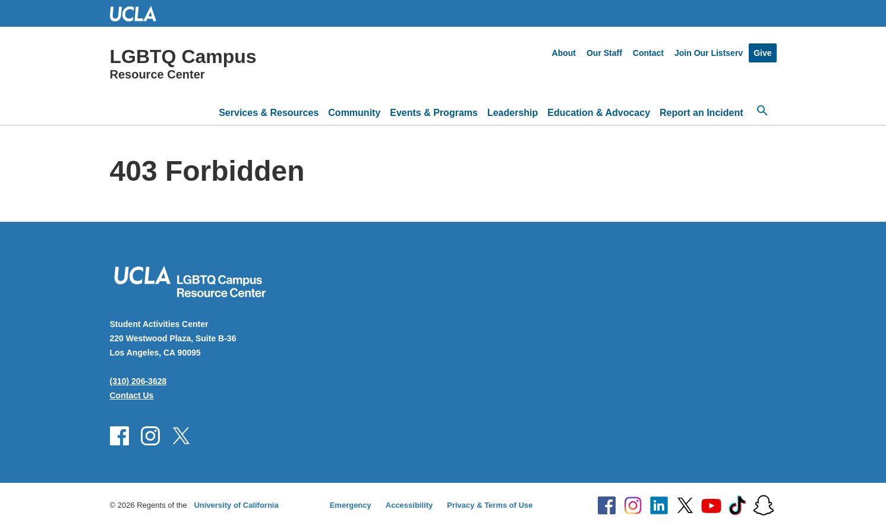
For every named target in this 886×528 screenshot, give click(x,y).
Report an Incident (701, 113)
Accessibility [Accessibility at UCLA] (409, 505)
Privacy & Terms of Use (489, 505)
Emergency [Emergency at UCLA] (350, 505)
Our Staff (604, 53)
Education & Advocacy (598, 113)
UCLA (138, 13)
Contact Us (132, 395)
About (564, 53)
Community (354, 113)
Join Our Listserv (708, 53)
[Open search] (762, 110)
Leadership (512, 113)
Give (762, 53)
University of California (236, 505)
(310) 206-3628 (138, 381)
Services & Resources (269, 113)
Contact (648, 53)
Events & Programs (434, 113)
